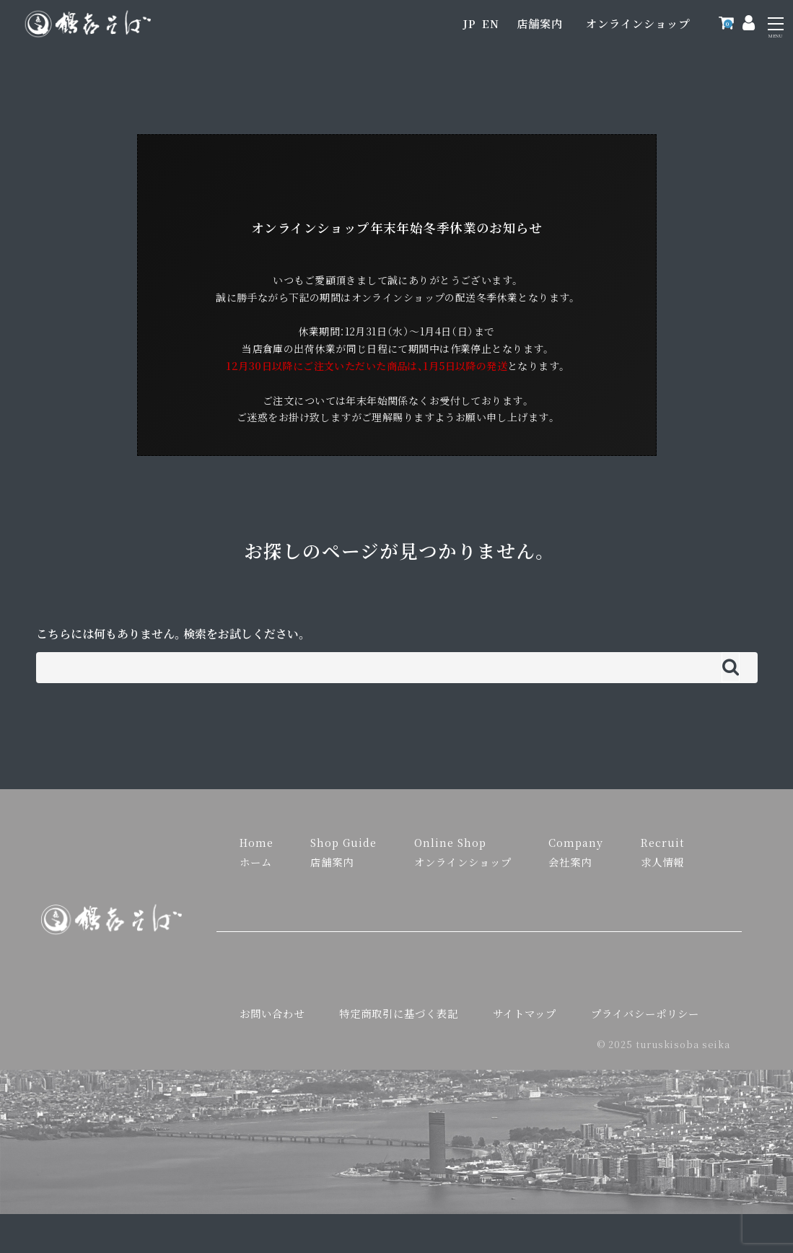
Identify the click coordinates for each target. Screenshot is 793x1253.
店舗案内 (540, 23)
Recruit (662, 842)
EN (490, 23)
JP (469, 23)
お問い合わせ (272, 1013)
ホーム (256, 861)
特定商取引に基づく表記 (398, 1013)
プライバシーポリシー (645, 1013)
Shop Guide (343, 842)
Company (575, 842)
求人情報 (662, 861)
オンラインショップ (638, 23)
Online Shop (450, 842)
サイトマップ (524, 1013)
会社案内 (570, 861)
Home (256, 842)
